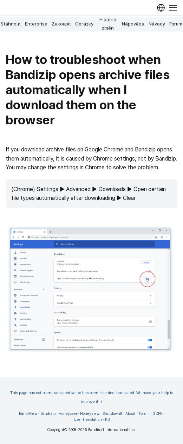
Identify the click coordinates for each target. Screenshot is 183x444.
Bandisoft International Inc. (112, 429)
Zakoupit (61, 24)
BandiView (28, 413)
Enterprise (36, 24)
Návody (157, 24)
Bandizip (47, 413)
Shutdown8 (112, 413)
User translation (88, 419)
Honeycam (68, 413)
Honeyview (89, 413)
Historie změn (107, 24)
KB (107, 419)
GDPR (157, 413)
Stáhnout (11, 24)
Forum (144, 413)
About (130, 413)
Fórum (175, 24)
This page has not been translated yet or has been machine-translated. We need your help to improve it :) (91, 397)
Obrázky (84, 24)
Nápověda (133, 24)
